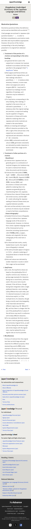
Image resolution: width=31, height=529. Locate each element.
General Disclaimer (18, 508)
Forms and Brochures (8, 404)
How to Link (10, 508)
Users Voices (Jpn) (7, 475)
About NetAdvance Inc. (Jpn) (11, 511)
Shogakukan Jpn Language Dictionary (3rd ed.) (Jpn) (15, 483)
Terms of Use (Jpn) (7, 430)
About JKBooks (6, 388)
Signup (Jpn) (6, 418)
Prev (4, 369)
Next (26, 369)
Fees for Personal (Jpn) (8, 420)
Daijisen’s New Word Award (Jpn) (12, 493)
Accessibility (22, 511)
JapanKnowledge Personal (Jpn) (11, 415)
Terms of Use (6, 402)
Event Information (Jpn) (9, 467)
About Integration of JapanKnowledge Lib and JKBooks (15, 391)
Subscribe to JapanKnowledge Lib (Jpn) (13, 397)
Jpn (14, 17)
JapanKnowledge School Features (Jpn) (13, 441)
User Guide (5, 425)
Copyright (25, 506)
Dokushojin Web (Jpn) (9, 495)
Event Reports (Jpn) (8, 470)
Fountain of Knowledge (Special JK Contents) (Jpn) (14, 461)
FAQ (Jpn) (5, 446)
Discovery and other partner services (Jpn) (14, 394)
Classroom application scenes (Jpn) (12, 443)
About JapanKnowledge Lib (10, 385)
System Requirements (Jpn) (10, 428)
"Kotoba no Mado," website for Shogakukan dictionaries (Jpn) (14, 489)
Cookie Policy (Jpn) (11, 513)
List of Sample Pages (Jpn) (9, 472)
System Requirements (6, 506)
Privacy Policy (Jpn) (17, 506)
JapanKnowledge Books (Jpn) (10, 464)
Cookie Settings (20, 513)
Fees (3, 399)
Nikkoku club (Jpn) (8, 486)
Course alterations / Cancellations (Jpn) (13, 423)
